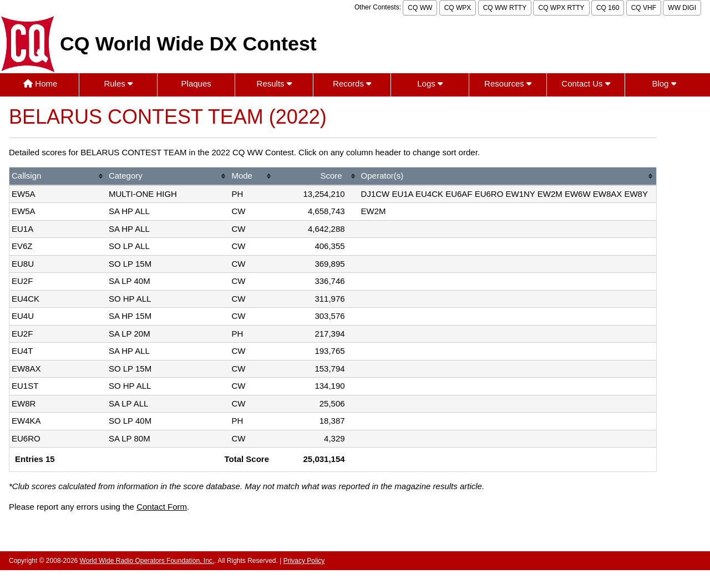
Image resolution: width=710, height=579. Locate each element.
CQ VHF (643, 8)
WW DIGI (682, 8)
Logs (430, 83)
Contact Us (585, 83)
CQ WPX (457, 8)
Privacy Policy (304, 561)
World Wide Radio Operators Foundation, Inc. (147, 561)
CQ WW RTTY (504, 8)
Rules (118, 83)
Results (274, 83)
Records (352, 83)
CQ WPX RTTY (561, 8)
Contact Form (161, 506)
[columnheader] (57, 176)
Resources (507, 83)
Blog (664, 83)
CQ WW (420, 8)
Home (40, 83)
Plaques (196, 83)
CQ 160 (607, 8)
